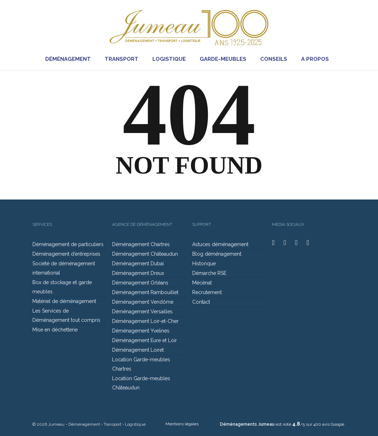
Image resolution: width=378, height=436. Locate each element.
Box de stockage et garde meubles (62, 287)
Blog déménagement (216, 254)
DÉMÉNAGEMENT (70, 59)
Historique (204, 263)
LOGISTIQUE (171, 59)
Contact (201, 302)
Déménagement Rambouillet (145, 292)
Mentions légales (182, 423)
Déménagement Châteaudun (145, 254)
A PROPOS (318, 59)
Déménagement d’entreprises (66, 254)
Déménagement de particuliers (68, 244)
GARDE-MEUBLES (226, 59)
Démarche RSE (209, 273)
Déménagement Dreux (138, 273)
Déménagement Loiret (138, 350)
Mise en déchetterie (55, 330)
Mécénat (202, 283)
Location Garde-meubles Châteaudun (141, 383)
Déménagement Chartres (141, 244)
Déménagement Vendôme (142, 302)
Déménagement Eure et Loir (144, 340)
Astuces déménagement (220, 244)
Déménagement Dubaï (138, 263)
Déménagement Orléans (140, 283)
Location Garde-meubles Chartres (141, 364)
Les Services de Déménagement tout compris (66, 315)
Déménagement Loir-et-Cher (145, 321)
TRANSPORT (124, 59)
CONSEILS (276, 59)
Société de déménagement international (63, 268)
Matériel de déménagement (64, 301)
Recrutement (207, 292)
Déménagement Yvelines (140, 331)
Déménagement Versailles (142, 311)
